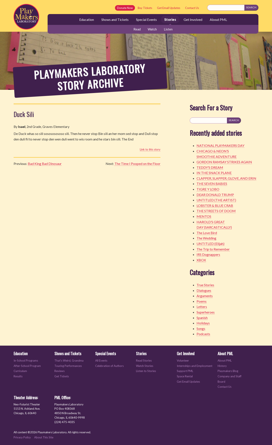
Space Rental (185, 376)
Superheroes (206, 312)
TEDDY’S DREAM (210, 167)
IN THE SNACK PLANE (214, 173)
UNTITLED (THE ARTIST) (216, 200)
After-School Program (27, 366)
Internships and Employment (194, 366)
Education (86, 19)
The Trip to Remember (213, 249)
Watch (152, 29)
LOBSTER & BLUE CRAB (215, 205)
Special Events (146, 19)
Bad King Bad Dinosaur (45, 164)
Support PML (185, 371)
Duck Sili (24, 114)
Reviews (59, 371)
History (222, 366)
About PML (218, 19)
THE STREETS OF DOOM (216, 211)
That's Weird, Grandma (69, 360)
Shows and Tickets (115, 19)
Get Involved (193, 19)
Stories (170, 19)
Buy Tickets (145, 8)
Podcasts (203, 334)
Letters (202, 307)
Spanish (202, 318)
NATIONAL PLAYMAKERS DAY (220, 145)
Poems (202, 301)
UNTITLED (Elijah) (210, 244)
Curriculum (20, 371)
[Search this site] (226, 8)
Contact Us (192, 8)
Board (221, 381)
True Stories (205, 285)
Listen (168, 29)
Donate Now (125, 8)
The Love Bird (207, 233)
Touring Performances (68, 366)
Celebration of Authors (109, 366)
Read (137, 29)
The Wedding (206, 238)
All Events (101, 360)
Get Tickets (61, 376)
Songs (201, 328)
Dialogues (204, 290)
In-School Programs (26, 360)
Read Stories (144, 360)
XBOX (201, 260)
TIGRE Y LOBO (208, 189)
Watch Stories (144, 366)
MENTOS (204, 216)
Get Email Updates (168, 8)
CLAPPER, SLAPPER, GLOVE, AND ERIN (226, 178)
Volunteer (183, 360)
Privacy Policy (22, 437)
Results (18, 376)
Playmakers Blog (228, 371)
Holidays (203, 323)
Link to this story (150, 149)
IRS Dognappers (208, 254)
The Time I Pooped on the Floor (137, 164)
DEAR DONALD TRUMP (215, 195)
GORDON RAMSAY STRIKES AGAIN (224, 162)
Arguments (205, 296)
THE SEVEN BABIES (212, 184)
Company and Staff (229, 376)
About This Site (43, 437)
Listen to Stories (146, 371)
